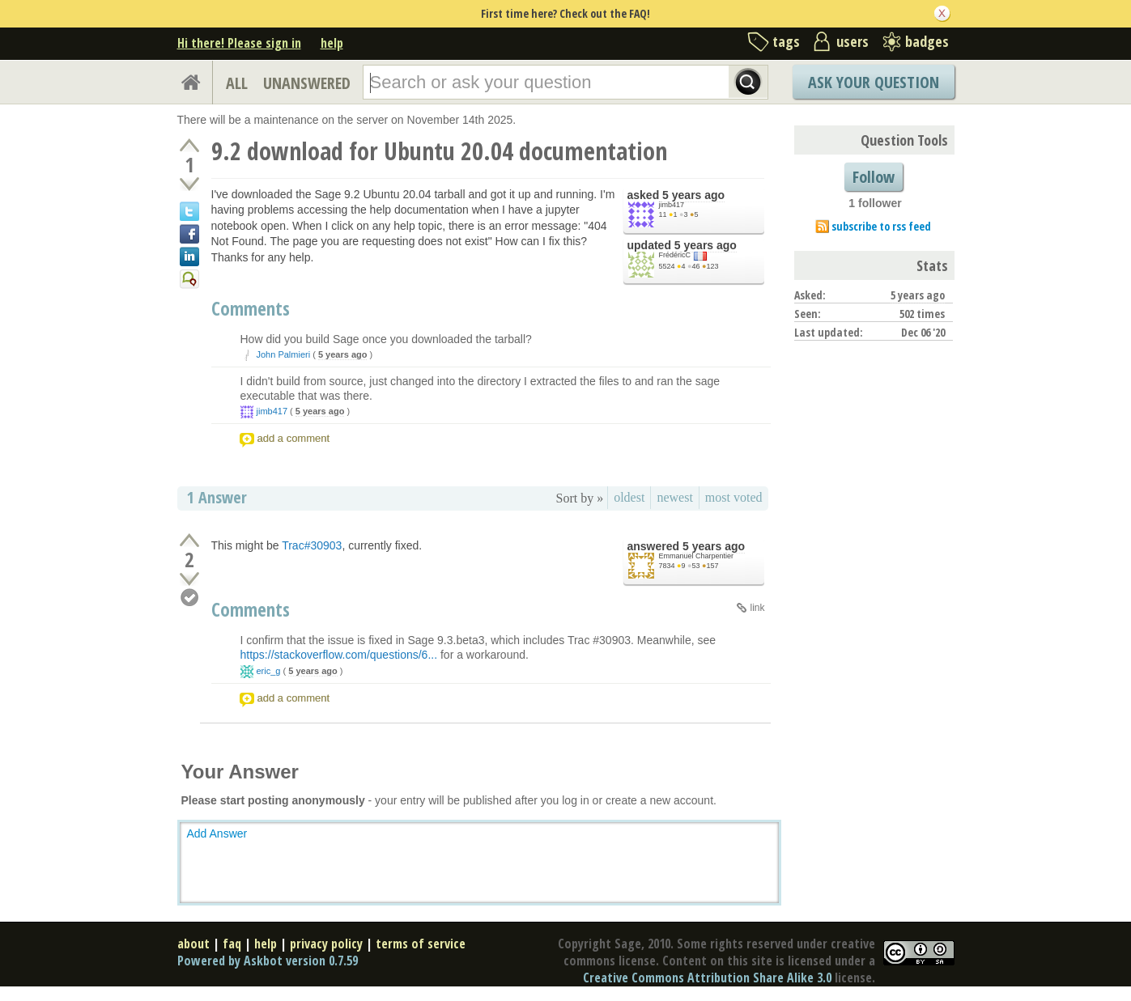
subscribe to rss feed (881, 226)
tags (786, 41)
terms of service (421, 943)
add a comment (293, 438)
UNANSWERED (307, 83)
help (332, 43)
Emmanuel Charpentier (696, 556)
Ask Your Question (873, 82)
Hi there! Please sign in (239, 43)
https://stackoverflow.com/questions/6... (339, 654)
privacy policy (326, 943)
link (757, 607)
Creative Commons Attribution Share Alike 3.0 (707, 977)
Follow (874, 177)
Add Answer (217, 833)
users (852, 41)
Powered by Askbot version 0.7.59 (267, 960)
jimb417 (672, 205)
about (193, 943)
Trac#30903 (312, 545)
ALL (237, 83)
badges (927, 41)
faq (232, 943)
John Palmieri (284, 354)
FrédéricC (675, 255)
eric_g (269, 671)
